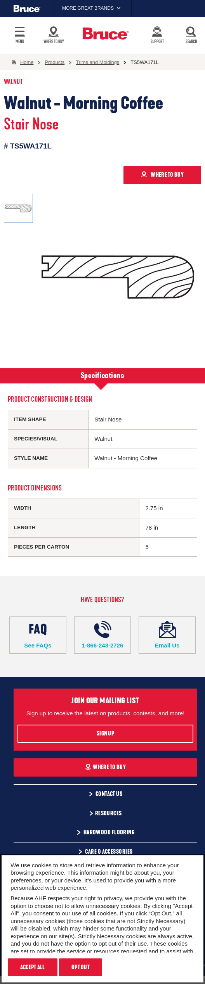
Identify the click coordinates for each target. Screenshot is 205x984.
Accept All (32, 967)
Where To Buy (105, 767)
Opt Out (80, 967)
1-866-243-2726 (102, 635)
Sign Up (105, 733)
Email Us (167, 635)
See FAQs (38, 635)
